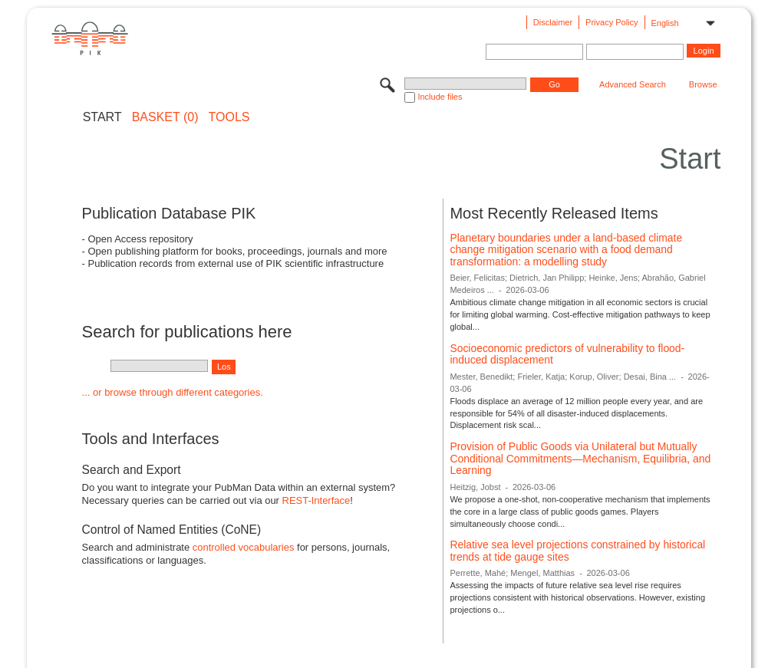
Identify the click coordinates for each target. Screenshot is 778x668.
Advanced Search (632, 84)
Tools (229, 117)
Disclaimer (552, 22)
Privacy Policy (611, 22)
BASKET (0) (165, 117)
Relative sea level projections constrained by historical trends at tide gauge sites (577, 550)
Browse (703, 84)
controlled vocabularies (244, 547)
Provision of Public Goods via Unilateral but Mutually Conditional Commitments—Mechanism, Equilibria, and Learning (580, 458)
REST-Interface (316, 500)
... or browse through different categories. (172, 392)
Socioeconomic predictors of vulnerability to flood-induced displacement (567, 354)
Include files (439, 96)
